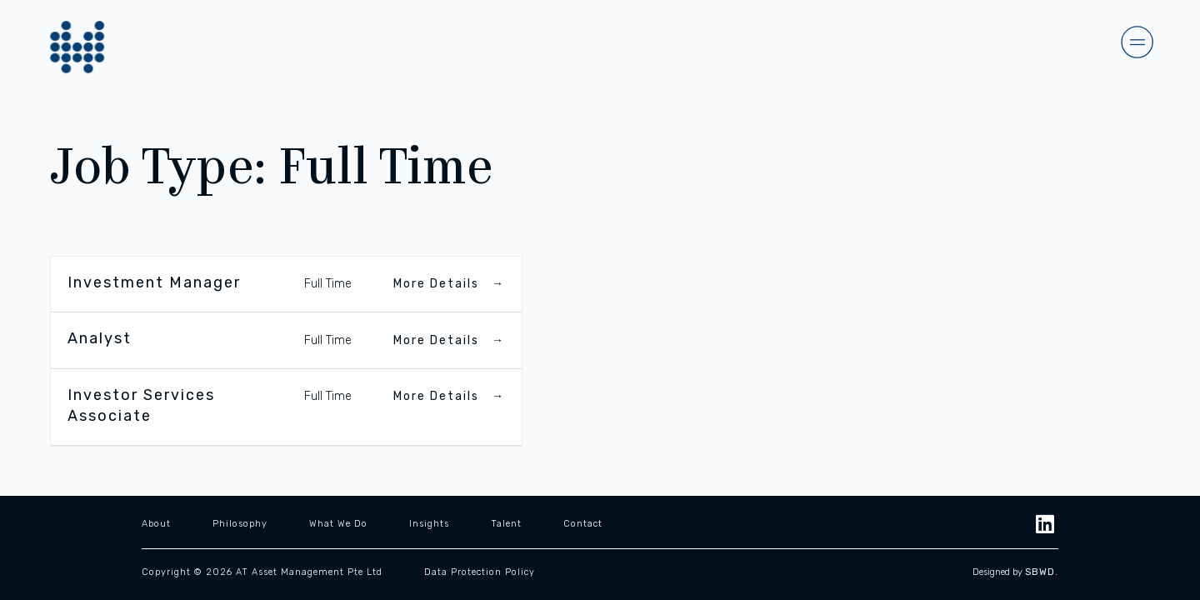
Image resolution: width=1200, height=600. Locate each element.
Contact (582, 523)
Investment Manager (154, 282)
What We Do (338, 523)
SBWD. (1041, 572)
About (156, 523)
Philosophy (240, 523)
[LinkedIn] (1045, 522)
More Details (449, 284)
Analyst (100, 338)
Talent (506, 523)
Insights (429, 523)
